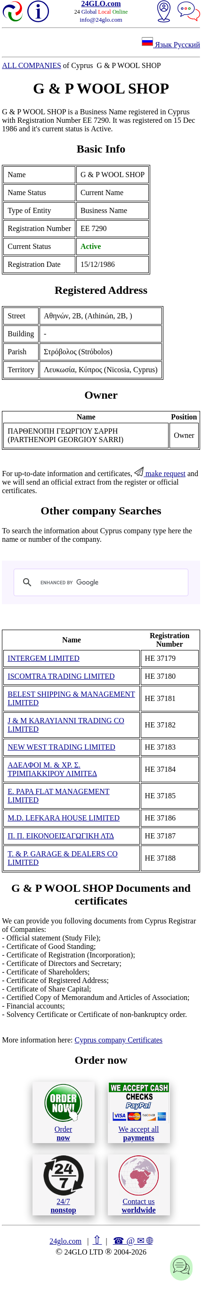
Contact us (139, 1184)
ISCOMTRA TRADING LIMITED (61, 676)
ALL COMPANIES (31, 65)
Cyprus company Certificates (118, 1040)
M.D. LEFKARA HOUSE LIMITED (64, 818)
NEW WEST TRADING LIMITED (61, 747)
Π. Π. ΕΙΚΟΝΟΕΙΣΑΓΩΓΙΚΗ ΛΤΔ (61, 836)
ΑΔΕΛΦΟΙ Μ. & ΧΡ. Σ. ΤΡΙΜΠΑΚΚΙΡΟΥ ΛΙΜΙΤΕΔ (52, 769)
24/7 (63, 1184)
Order (63, 1112)
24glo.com (65, 1241)
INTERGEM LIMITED (43, 658)
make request (160, 474)
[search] (99, 582)
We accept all (139, 1112)
